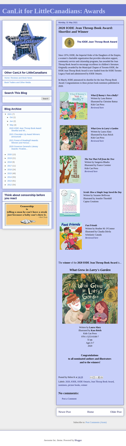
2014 (9, 177)
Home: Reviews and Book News (18, 78)
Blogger (78, 440)
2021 (9, 114)
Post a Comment (69, 399)
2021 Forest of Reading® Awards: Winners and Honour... (23, 141)
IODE (73, 381)
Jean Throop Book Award (102, 381)
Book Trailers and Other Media (17, 82)
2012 (9, 185)
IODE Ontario (83, 381)
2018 (9, 162)
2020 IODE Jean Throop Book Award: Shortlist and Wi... (25, 129)
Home (90, 411)
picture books (74, 385)
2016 (9, 169)
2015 (9, 173)
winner (84, 385)
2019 (9, 158)
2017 (9, 166)
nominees (62, 385)
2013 (9, 181)
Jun (11, 121)
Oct (11, 117)
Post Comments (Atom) (96, 422)
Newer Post (64, 411)
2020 (67, 381)
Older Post (116, 411)
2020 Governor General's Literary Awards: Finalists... (23, 147)
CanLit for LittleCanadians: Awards (53, 11)
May (12, 125)
